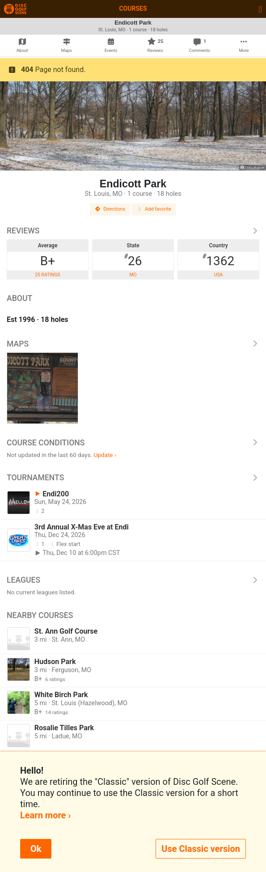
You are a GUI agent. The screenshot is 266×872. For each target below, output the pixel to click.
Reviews (133, 230)
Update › (104, 454)
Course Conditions (133, 442)
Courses (133, 8)
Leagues (133, 580)
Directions (110, 209)
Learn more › (45, 815)
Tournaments (133, 477)
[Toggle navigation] (260, 9)
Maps (133, 343)
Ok (36, 848)
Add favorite (153, 209)
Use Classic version (200, 848)
